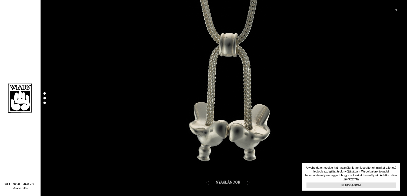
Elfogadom (351, 185)
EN (395, 10)
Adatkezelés (20, 188)
